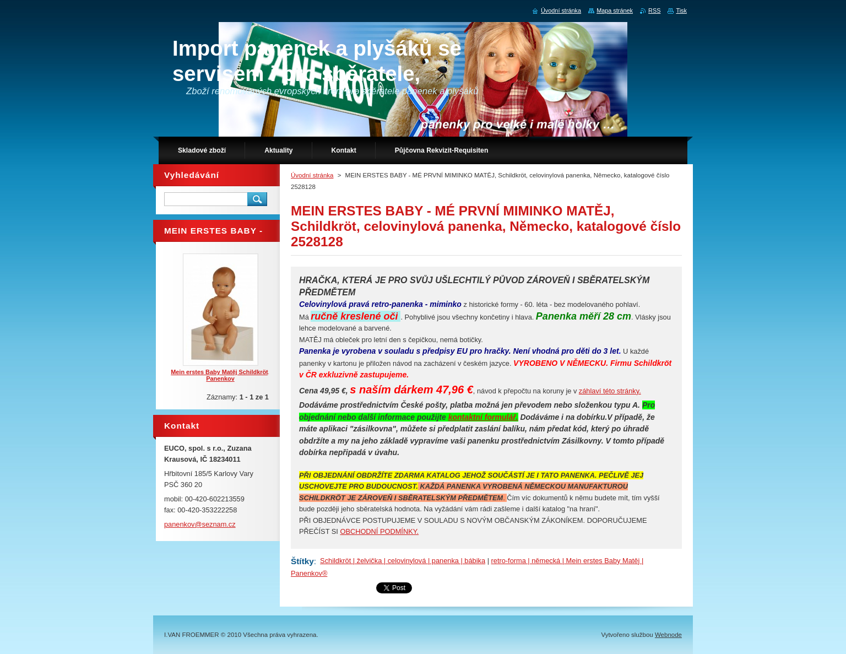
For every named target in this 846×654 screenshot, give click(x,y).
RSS (654, 10)
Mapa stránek (614, 10)
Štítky (302, 561)
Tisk (681, 10)
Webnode (668, 634)
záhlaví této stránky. (610, 391)
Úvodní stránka (312, 175)
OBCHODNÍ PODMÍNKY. (379, 531)
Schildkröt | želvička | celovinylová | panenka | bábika (402, 560)
